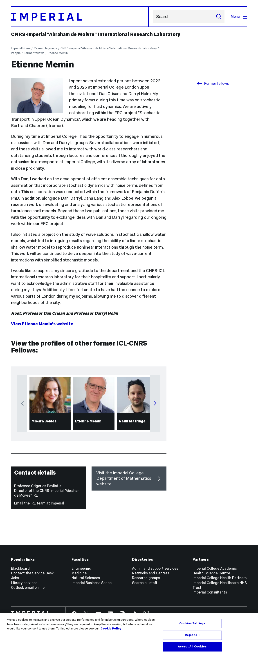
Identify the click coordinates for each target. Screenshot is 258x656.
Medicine (79, 573)
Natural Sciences (86, 578)
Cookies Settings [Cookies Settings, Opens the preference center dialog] (192, 623)
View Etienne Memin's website (42, 323)
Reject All (192, 635)
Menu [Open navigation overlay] (239, 16)
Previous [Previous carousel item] (22, 403)
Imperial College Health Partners (220, 578)
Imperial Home (21, 48)
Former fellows (34, 53)
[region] (129, 634)
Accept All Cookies (192, 646)
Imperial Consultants (210, 592)
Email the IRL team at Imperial (39, 503)
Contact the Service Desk (32, 573)
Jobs (15, 578)
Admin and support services (155, 568)
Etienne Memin (58, 53)
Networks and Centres (150, 573)
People (16, 53)
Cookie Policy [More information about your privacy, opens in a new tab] (111, 628)
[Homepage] (80, 16)
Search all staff (144, 583)
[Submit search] (218, 16)
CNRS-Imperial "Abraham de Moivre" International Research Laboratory (95, 34)
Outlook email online (28, 587)
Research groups (45, 48)
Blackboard (20, 568)
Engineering (81, 568)
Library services (24, 583)
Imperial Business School (92, 583)
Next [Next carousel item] (155, 403)
